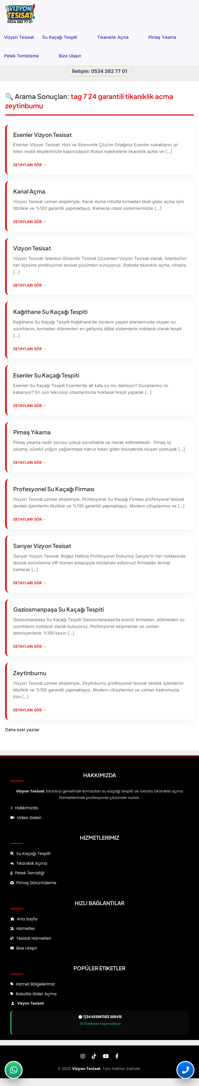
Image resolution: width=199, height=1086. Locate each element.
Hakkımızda (26, 808)
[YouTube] (106, 1056)
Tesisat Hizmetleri (33, 938)
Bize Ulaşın (70, 55)
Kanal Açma (29, 191)
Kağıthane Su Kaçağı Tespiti (50, 311)
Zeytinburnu (29, 672)
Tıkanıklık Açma (118, 37)
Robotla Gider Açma (36, 994)
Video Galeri (29, 817)
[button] (83, 37)
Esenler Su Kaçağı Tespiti (46, 375)
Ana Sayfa (27, 919)
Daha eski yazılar (22, 729)
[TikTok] (94, 1056)
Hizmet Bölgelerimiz (35, 984)
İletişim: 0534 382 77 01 (99, 71)
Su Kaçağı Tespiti (65, 37)
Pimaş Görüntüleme (36, 882)
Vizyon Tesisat (19, 37)
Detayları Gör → (29, 165)
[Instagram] (83, 1056)
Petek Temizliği (29, 873)
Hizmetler (25, 928)
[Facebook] (117, 1056)
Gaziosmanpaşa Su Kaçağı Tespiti (58, 609)
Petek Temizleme (27, 55)
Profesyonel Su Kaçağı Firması (53, 488)
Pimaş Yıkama (168, 37)
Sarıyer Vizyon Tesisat (42, 545)
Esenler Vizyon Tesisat (42, 134)
